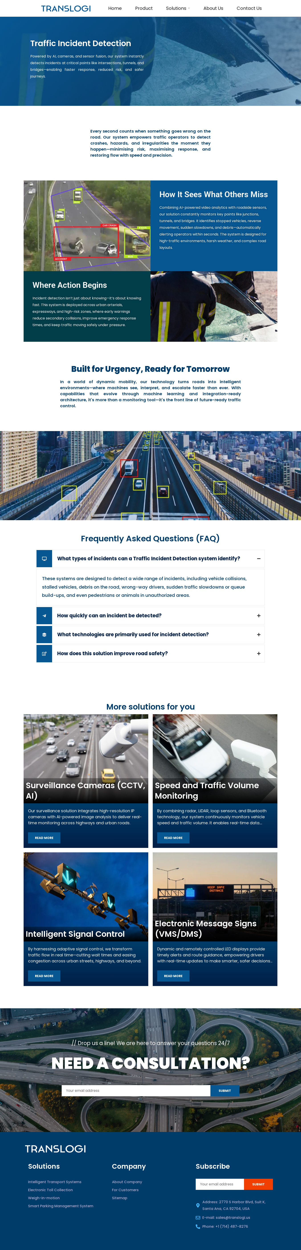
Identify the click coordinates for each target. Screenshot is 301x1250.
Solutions (176, 8)
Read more (44, 838)
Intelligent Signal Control (75, 934)
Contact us (249, 8)
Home (115, 8)
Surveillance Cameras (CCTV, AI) (85, 791)
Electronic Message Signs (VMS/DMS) (206, 929)
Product (144, 8)
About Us (213, 8)
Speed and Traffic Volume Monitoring (207, 791)
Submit (225, 1090)
